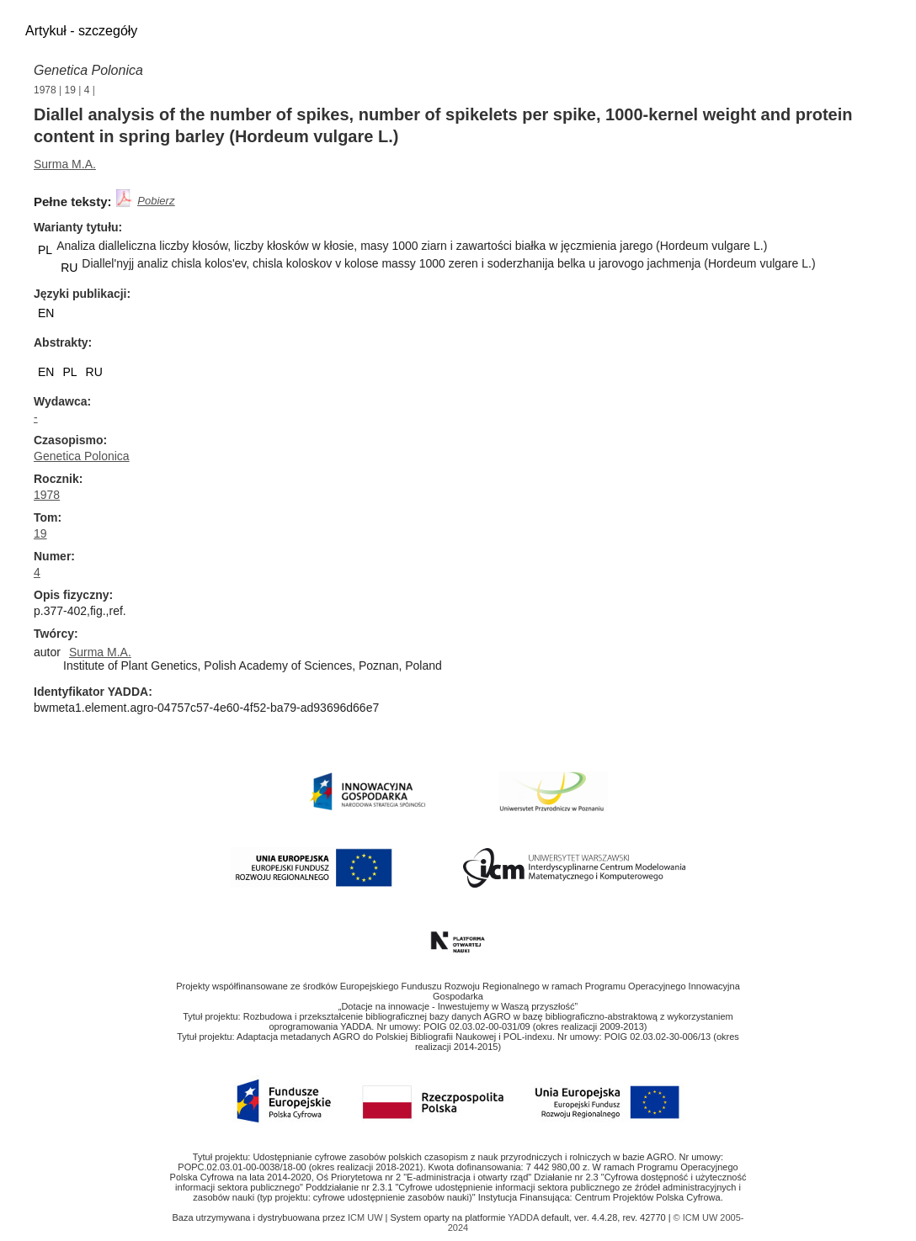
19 (70, 90)
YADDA (524, 1217)
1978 (45, 90)
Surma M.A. (65, 164)
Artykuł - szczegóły (81, 31)
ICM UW (367, 1217)
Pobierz (155, 200)
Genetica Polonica (88, 70)
